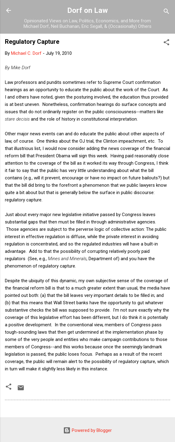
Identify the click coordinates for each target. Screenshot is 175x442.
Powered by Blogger (87, 430)
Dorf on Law (87, 10)
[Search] (166, 12)
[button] (166, 43)
